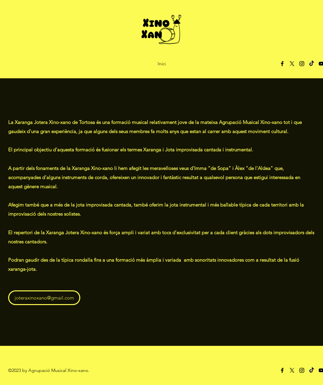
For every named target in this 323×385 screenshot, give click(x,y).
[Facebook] (282, 63)
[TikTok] (311, 63)
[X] (292, 63)
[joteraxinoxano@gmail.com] (44, 297)
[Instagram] (302, 63)
